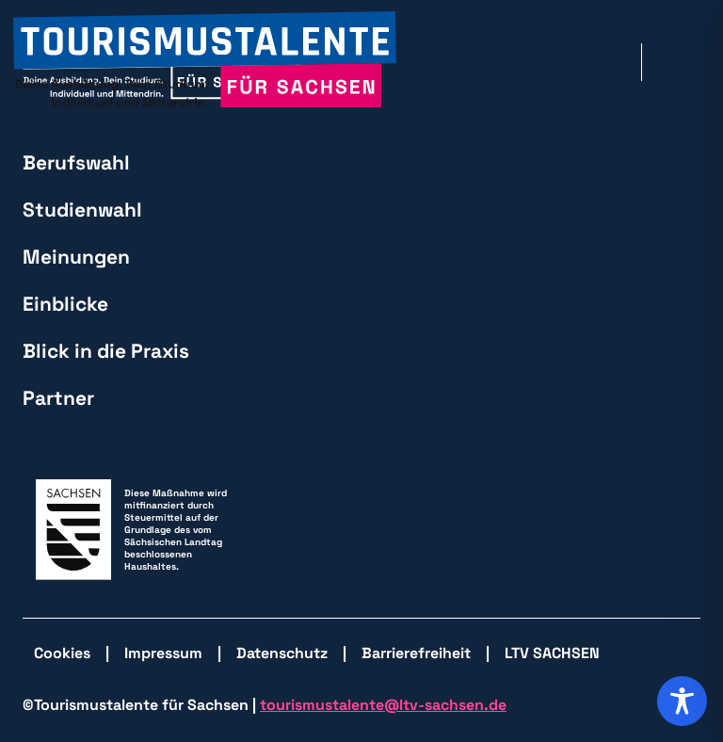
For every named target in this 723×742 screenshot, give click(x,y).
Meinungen (76, 256)
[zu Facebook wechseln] (539, 62)
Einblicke (65, 303)
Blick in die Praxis (106, 350)
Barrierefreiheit (416, 653)
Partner (58, 398)
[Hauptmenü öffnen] (686, 62)
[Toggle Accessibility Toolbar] (682, 701)
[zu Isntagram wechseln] (592, 62)
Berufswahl (76, 162)
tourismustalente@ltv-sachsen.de (383, 705)
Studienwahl (82, 209)
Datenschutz (282, 653)
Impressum (163, 653)
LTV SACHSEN (552, 653)
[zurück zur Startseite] (204, 61)
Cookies (62, 653)
